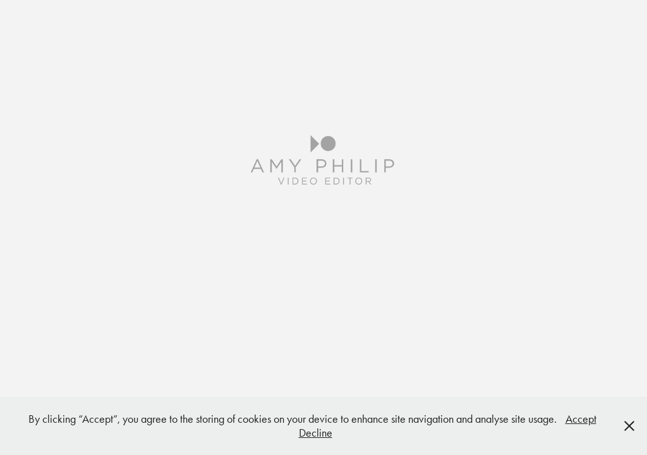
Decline (315, 433)
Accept (580, 419)
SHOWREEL (323, 277)
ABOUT (323, 317)
